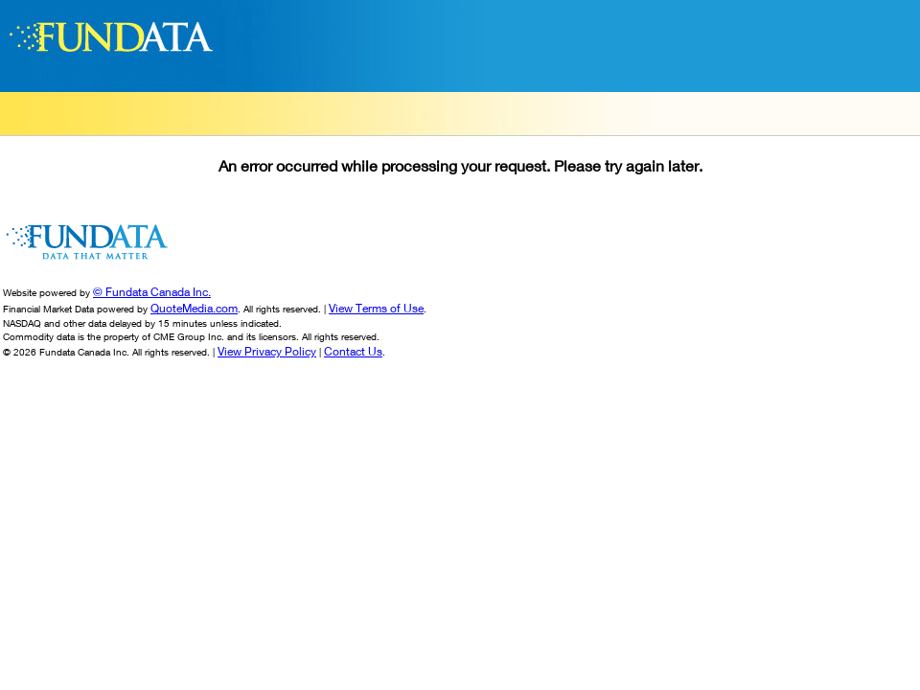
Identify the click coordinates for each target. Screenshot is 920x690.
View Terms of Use (376, 308)
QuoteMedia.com (194, 308)
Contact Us (353, 351)
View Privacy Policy (267, 351)
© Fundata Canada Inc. (152, 292)
